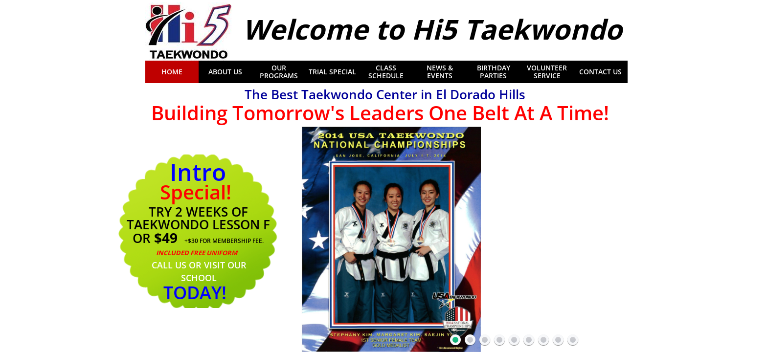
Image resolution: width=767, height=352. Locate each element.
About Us (225, 72)
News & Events (440, 72)
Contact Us (600, 72)
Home (171, 72)
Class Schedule (386, 72)
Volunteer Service (547, 72)
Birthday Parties (493, 72)
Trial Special (332, 72)
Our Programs (279, 72)
